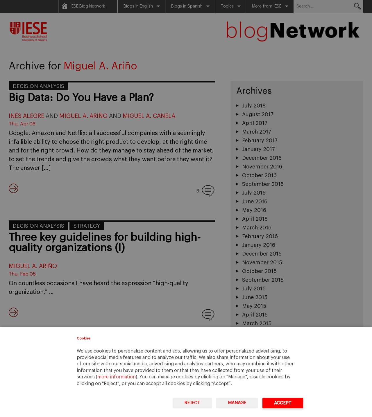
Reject (192, 403)
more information (116, 377)
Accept (282, 403)
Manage (237, 403)
